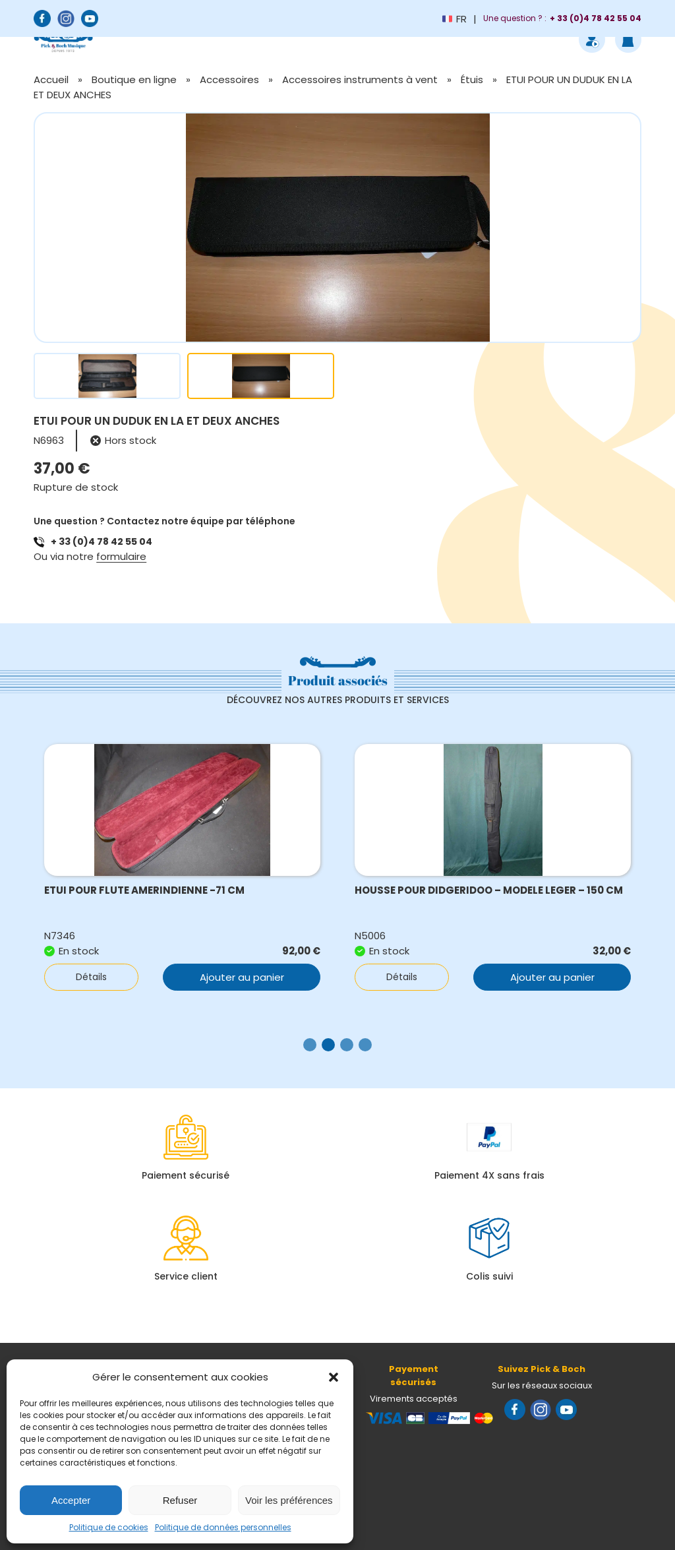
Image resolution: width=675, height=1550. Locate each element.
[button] (333, 1377)
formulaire (121, 556)
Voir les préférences (289, 1500)
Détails (91, 976)
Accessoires (229, 79)
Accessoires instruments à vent (360, 79)
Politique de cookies (108, 1527)
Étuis (472, 79)
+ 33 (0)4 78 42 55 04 (101, 541)
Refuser (180, 1500)
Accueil (51, 79)
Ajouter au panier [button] (242, 977)
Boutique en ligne (134, 79)
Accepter (70, 1500)
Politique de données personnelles (223, 1527)
